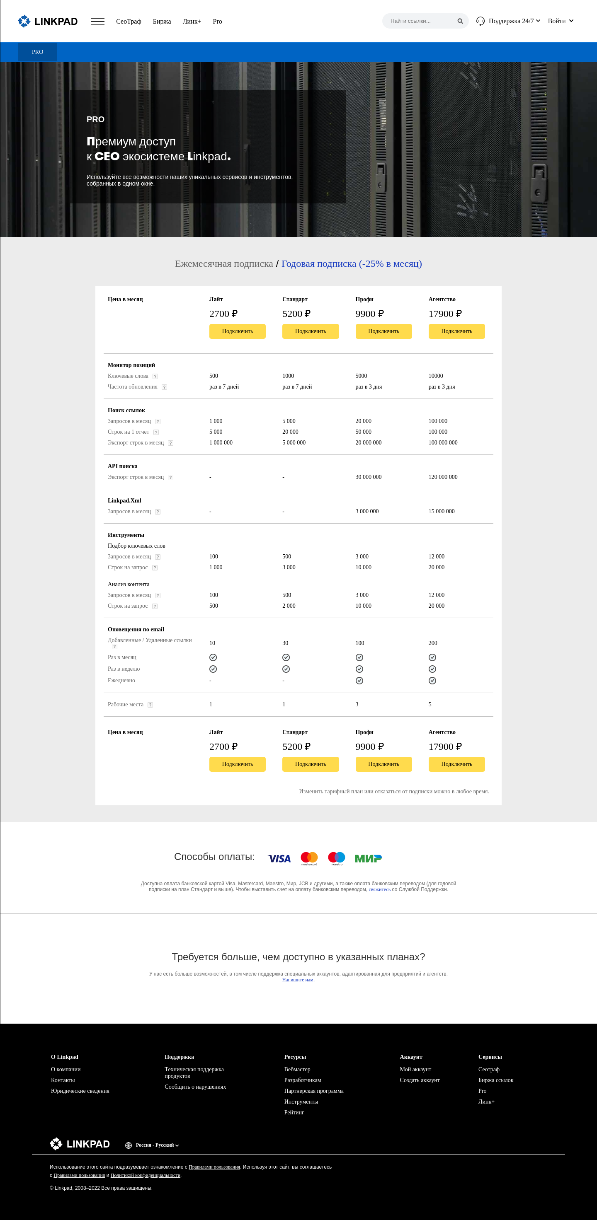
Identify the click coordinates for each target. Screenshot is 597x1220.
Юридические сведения (80, 1091)
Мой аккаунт (416, 1069)
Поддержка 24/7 (511, 20)
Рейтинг (294, 1112)
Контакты (63, 1080)
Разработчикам (302, 1080)
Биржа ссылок (496, 1080)
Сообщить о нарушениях (195, 1087)
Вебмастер (297, 1069)
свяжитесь (380, 889)
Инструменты (301, 1102)
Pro (217, 21)
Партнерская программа (314, 1091)
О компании (65, 1069)
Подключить (237, 331)
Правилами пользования (214, 1167)
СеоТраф (128, 21)
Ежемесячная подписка (224, 263)
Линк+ (192, 21)
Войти (557, 20)
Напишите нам (297, 980)
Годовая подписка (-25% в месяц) (352, 263)
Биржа (162, 21)
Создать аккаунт (420, 1080)
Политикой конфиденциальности (145, 1175)
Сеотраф (489, 1069)
